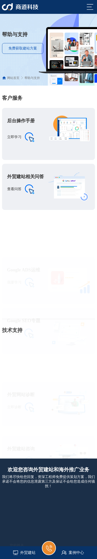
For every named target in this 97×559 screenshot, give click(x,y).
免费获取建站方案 (22, 48)
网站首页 (13, 78)
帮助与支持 (32, 78)
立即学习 (14, 137)
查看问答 (14, 189)
